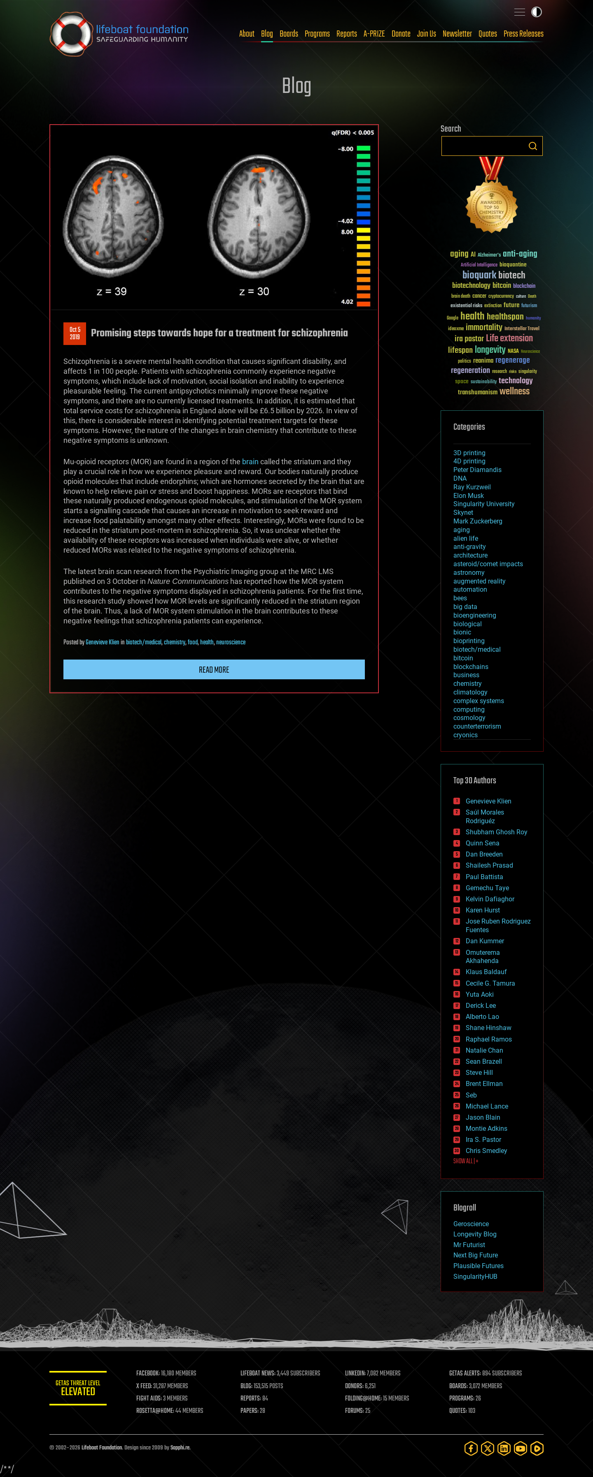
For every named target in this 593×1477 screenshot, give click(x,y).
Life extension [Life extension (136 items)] (509, 338)
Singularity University (484, 504)
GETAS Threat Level (78, 1389)
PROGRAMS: (462, 1399)
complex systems (478, 701)
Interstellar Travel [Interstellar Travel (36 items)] (521, 329)
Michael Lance (487, 1106)
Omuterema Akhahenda (483, 957)
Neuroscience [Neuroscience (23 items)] (530, 352)
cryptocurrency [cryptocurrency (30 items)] (501, 296)
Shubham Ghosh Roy (497, 832)
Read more (214, 670)
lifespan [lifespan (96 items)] (460, 350)
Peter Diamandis (477, 470)
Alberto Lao (482, 1017)
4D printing (469, 461)
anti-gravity (469, 547)
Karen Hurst (483, 910)
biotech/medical (143, 642)
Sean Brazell (484, 1061)
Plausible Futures (478, 1266)
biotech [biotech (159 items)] (511, 275)
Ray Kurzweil (472, 487)
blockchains (470, 667)
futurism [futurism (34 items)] (529, 306)
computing (469, 709)
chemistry (174, 642)
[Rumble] (537, 1448)
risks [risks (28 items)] (512, 371)
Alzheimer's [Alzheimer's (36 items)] (489, 255)
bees (460, 598)
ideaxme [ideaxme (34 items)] (456, 329)
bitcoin (463, 658)
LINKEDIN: (356, 1373)
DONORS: (355, 1386)
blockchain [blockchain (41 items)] (524, 286)
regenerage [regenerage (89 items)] (512, 360)
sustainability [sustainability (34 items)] (484, 382)
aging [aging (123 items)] (459, 254)
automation (470, 589)
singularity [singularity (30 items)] (527, 372)
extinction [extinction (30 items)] (493, 306)
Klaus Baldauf (486, 972)
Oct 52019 (75, 333)
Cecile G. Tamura (490, 983)
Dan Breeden (484, 854)
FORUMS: (355, 1411)
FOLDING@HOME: (364, 1399)
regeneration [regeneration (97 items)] (470, 370)
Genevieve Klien (102, 642)
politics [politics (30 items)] (464, 361)
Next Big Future (475, 1255)
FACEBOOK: (148, 1373)
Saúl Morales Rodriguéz (485, 816)
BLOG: (247, 1386)
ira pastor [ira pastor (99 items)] (469, 339)
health (207, 642)
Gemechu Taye (487, 888)
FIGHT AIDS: (149, 1399)
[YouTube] (520, 1448)
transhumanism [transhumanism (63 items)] (477, 392)
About (246, 34)
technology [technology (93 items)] (516, 381)
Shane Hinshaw (488, 1028)
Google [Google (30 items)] (452, 318)
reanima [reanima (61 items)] (483, 361)
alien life (465, 538)
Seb (471, 1095)
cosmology (469, 718)
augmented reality (479, 581)
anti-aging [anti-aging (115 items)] (520, 254)
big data (465, 607)
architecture (470, 555)
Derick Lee (481, 1005)
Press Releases (524, 34)
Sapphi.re (179, 1448)
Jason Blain (483, 1117)
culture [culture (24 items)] (521, 296)
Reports (346, 34)
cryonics (465, 735)
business (466, 675)
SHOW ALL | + (466, 1161)
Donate (401, 34)
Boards (289, 34)
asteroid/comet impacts (488, 564)
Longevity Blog (475, 1234)
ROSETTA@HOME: (156, 1411)
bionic (462, 632)
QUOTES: (458, 1411)
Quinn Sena (483, 843)
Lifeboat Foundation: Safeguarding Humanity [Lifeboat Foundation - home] (119, 34)
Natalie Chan (484, 1050)
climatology (470, 692)
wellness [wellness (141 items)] (515, 392)
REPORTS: (251, 1399)
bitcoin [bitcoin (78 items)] (502, 286)
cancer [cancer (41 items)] (479, 296)
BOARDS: (459, 1386)
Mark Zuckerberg (477, 521)
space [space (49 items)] (462, 381)
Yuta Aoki (480, 994)
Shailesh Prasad (489, 865)
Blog (267, 34)
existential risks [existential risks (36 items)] (466, 306)
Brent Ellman (484, 1084)
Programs (317, 34)
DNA (460, 478)
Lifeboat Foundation (102, 1448)
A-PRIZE (374, 34)
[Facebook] (471, 1448)
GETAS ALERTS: (465, 1373)
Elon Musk (468, 496)
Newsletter (457, 34)
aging (461, 530)
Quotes (488, 34)
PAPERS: (250, 1411)
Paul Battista (484, 877)
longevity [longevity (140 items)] (490, 350)
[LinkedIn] (504, 1448)
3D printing (469, 453)
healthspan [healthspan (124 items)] (505, 317)
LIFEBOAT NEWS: (258, 1373)
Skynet (463, 512)
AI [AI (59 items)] (473, 255)
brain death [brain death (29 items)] (460, 296)
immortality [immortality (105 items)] (484, 328)
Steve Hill (479, 1072)
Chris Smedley (486, 1151)
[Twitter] (487, 1448)
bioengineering (474, 615)
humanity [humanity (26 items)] (533, 318)
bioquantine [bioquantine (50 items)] (513, 264)
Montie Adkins (486, 1128)
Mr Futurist (469, 1245)
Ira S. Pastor (483, 1140)
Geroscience (471, 1224)
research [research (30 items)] (499, 372)
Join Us (426, 34)
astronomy (469, 572)
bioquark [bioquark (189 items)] (479, 276)
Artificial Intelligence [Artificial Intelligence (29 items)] (479, 265)
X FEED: (144, 1386)
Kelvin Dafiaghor (490, 899)
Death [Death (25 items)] (532, 296)
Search (533, 146)
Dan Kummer (485, 941)
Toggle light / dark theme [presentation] (536, 12)
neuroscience (230, 642)
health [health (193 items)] (472, 317)
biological (467, 624)
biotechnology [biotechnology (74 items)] (471, 286)
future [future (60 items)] (511, 305)
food (193, 642)
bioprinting (469, 641)
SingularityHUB (475, 1276)
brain (250, 461)
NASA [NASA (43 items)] (513, 351)
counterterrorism (477, 726)
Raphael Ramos (489, 1039)
